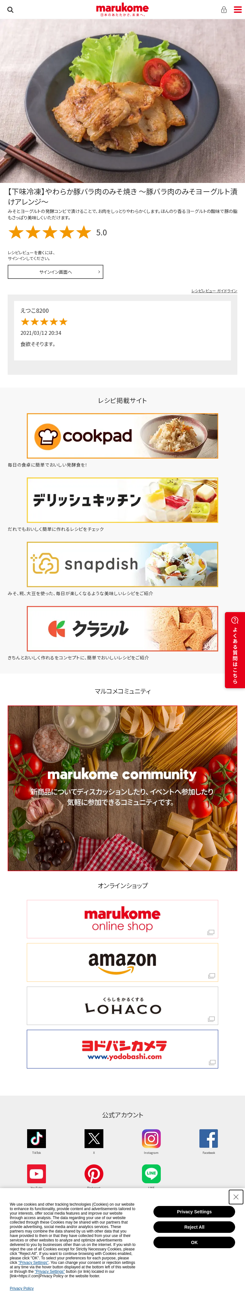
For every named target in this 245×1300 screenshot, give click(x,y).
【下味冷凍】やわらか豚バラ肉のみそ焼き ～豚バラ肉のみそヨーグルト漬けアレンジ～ (122, 196)
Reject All (194, 1227)
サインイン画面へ (55, 272)
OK (194, 1242)
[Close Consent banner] (236, 1197)
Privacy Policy (22, 1288)
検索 (10, 9)
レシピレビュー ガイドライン (214, 290)
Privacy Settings (194, 1211)
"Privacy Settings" (33, 1262)
